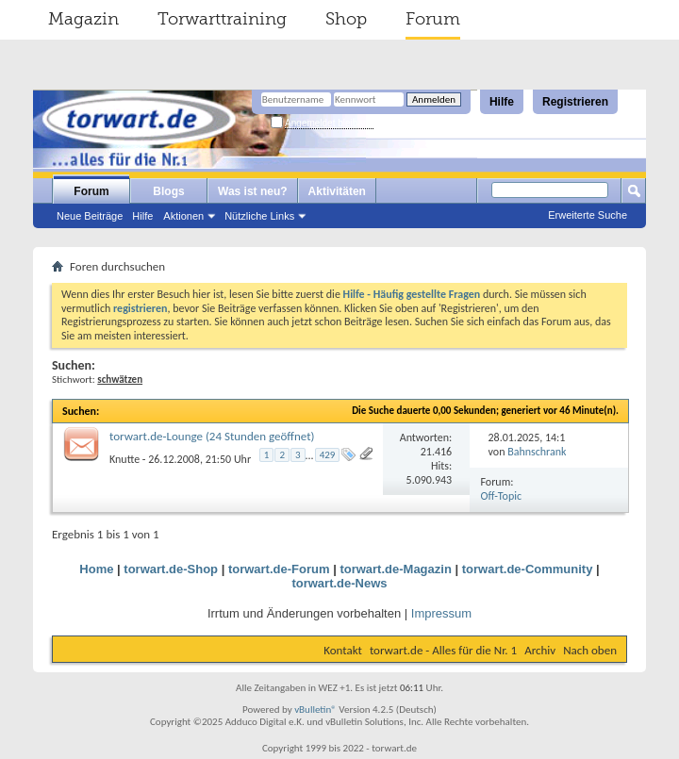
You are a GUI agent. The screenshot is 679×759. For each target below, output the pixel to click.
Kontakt (342, 650)
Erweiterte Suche (587, 215)
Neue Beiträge (90, 216)
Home (96, 569)
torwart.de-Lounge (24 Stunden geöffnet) (211, 436)
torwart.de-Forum (279, 569)
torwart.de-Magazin (395, 569)
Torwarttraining (222, 18)
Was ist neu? (253, 191)
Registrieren (575, 101)
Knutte (124, 458)
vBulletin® (315, 709)
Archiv (539, 650)
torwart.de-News (339, 583)
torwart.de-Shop (171, 569)
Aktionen (183, 216)
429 (328, 455)
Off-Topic (501, 496)
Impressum (441, 613)
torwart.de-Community (527, 569)
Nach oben (590, 650)
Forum (433, 18)
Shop (346, 18)
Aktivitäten (337, 191)
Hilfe (501, 101)
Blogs (168, 191)
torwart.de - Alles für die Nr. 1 (443, 650)
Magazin (83, 18)
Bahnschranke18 (545, 451)
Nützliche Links (259, 216)
